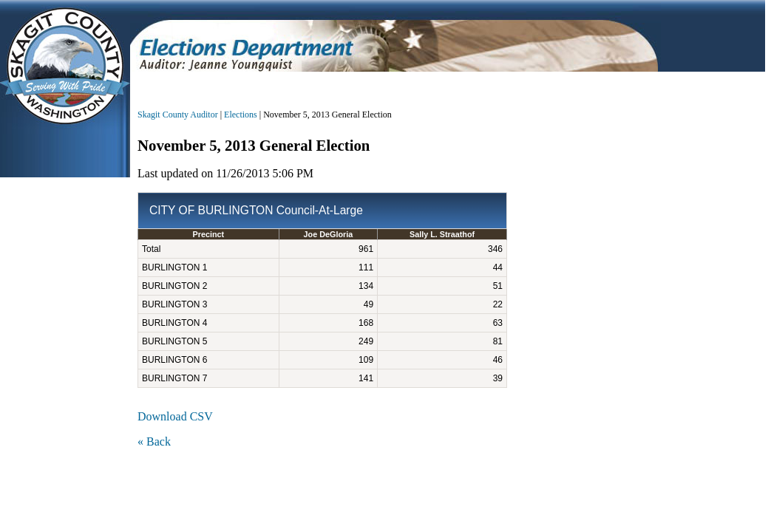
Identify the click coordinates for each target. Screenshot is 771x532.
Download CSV (175, 416)
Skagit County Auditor (177, 114)
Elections (240, 114)
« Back (154, 441)
